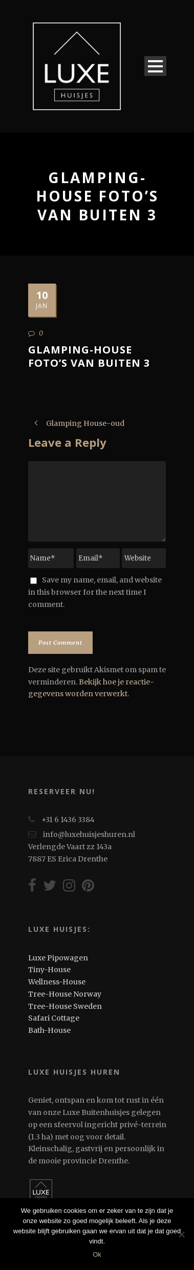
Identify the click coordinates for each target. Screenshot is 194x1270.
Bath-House (49, 1030)
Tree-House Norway (64, 994)
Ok (97, 1254)
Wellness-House (56, 981)
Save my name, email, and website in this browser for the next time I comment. (95, 592)
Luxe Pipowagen (58, 957)
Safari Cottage (53, 1018)
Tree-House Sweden (65, 1006)
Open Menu (155, 66)
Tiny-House (49, 969)
